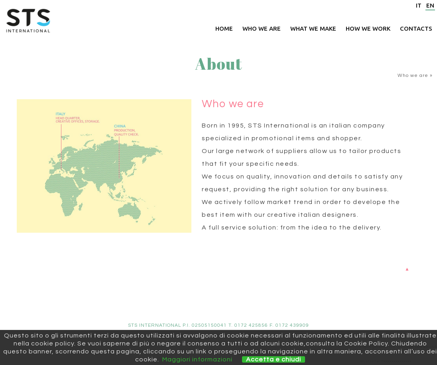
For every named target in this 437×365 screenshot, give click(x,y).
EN (430, 5)
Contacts (416, 28)
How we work (368, 28)
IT (418, 5)
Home (224, 28)
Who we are (261, 28)
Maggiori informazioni (197, 359)
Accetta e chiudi (273, 359)
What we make (313, 28)
